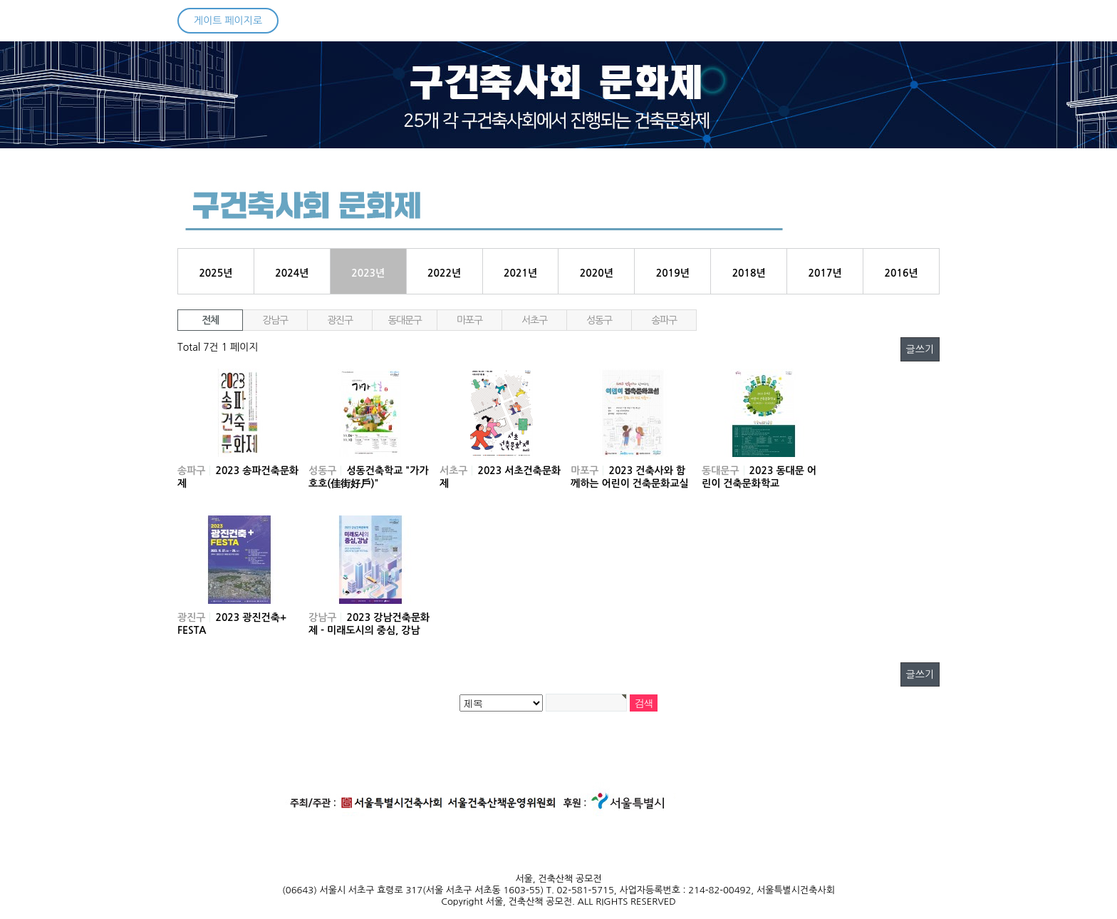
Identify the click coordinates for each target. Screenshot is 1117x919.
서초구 (533, 320)
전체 (210, 320)
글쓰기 (920, 349)
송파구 (663, 320)
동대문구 (404, 320)
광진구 (339, 320)
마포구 (469, 320)
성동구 (598, 320)
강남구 (274, 320)
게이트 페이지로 (228, 21)
